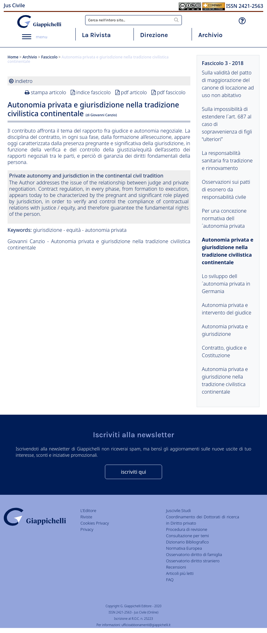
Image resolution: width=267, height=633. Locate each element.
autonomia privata (105, 229)
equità (73, 229)
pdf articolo (134, 92)
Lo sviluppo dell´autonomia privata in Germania (226, 284)
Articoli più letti (180, 573)
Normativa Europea (184, 548)
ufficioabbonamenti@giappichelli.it (146, 625)
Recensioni (176, 567)
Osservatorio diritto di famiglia (194, 554)
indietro (23, 81)
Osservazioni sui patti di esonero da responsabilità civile (226, 189)
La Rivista (96, 35)
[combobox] (133, 20)
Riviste (86, 517)
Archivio (210, 35)
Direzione (154, 35)
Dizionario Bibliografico (187, 542)
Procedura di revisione (186, 529)
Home (13, 57)
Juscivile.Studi (178, 510)
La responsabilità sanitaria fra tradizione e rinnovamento (227, 161)
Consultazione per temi (187, 535)
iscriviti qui (133, 471)
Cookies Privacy (94, 523)
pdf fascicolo (171, 92)
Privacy (86, 529)
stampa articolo (48, 92)
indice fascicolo (93, 92)
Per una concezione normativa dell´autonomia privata (224, 218)
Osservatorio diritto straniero (193, 561)
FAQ (170, 579)
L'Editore (88, 510)
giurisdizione (47, 229)
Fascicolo (49, 57)
